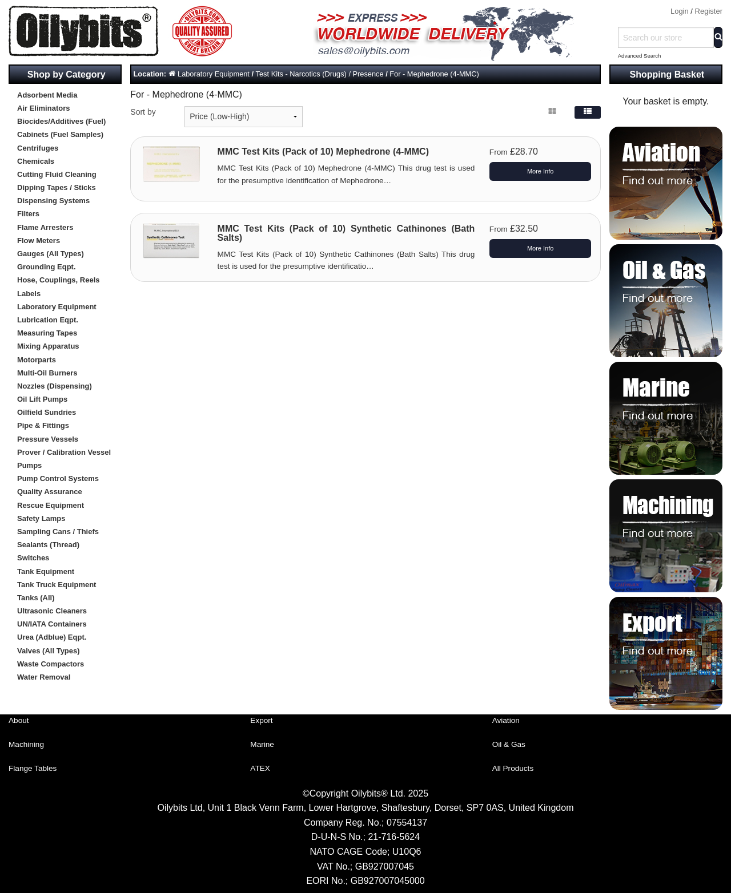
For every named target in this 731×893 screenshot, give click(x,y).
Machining (26, 744)
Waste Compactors (50, 664)
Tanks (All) (36, 597)
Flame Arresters (45, 227)
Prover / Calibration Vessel (64, 452)
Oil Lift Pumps (42, 399)
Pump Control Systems (58, 478)
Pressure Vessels (47, 439)
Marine (262, 744)
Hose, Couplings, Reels (58, 280)
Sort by (142, 111)
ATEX (260, 768)
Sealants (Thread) (48, 544)
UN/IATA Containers (52, 624)
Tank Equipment (45, 571)
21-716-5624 (394, 837)
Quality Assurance (49, 491)
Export (261, 720)
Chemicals (35, 161)
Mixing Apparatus (48, 346)
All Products (513, 768)
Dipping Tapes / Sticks (56, 187)
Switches (33, 557)
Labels (29, 293)
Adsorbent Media (47, 95)
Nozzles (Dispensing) (54, 386)
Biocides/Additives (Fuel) (61, 121)
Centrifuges (37, 148)
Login (679, 11)
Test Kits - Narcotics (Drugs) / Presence (320, 74)
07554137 (407, 822)
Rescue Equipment (50, 505)
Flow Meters (38, 240)
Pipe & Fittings (43, 425)
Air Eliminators (43, 108)
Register (708, 11)
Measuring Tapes (47, 333)
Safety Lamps (41, 518)
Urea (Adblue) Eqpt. (51, 637)
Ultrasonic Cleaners (52, 611)
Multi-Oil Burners (47, 373)
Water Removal (43, 677)
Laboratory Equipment (57, 306)
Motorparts (36, 359)
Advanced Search (639, 55)
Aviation (506, 720)
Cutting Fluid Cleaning (57, 174)
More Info (540, 171)
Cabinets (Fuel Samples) (60, 134)
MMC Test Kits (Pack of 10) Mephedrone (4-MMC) (323, 151)
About (19, 720)
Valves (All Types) (48, 650)
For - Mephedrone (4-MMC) (434, 74)
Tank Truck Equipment (56, 584)
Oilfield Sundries (46, 412)
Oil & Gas (508, 744)
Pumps (29, 465)
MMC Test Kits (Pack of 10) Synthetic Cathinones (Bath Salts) (346, 233)
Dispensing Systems (53, 200)
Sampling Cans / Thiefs (58, 531)
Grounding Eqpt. (46, 266)
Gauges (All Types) (50, 253)
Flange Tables (33, 768)
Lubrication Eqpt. (47, 320)
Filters (28, 213)
